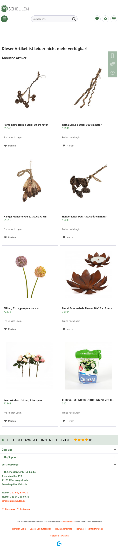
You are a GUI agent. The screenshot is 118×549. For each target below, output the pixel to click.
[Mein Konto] (105, 18)
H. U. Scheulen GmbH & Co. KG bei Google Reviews (38, 440)
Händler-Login (19, 528)
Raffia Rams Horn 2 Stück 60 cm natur (26, 126)
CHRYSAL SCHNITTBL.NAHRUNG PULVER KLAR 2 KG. (88, 401)
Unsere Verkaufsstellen (40, 528)
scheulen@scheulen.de (13, 500)
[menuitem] (4, 18)
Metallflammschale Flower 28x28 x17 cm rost (88, 309)
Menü (4, 18)
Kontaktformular (95, 528)
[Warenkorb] (113, 18)
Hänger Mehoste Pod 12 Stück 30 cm (25, 218)
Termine (80, 528)
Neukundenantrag (63, 528)
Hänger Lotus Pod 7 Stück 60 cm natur (84, 218)
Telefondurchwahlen (59, 535)
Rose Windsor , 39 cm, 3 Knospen (23, 401)
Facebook (8, 509)
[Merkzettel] (97, 18)
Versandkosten (68, 521)
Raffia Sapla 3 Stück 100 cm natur (81, 126)
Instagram (24, 509)
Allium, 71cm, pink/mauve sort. (22, 309)
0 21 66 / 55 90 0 (19, 492)
